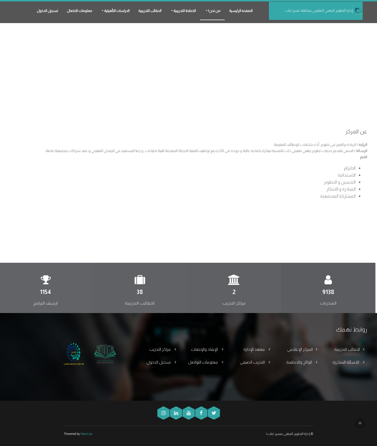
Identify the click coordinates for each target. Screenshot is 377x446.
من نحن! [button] (214, 11)
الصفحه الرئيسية (241, 11)
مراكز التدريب (160, 349)
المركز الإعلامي (300, 349)
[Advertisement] (188, 64)
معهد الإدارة (254, 349)
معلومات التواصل (203, 362)
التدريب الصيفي (253, 362)
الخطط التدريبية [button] (184, 11)
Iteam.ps (86, 433)
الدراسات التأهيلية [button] (116, 11)
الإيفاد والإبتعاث (205, 349)
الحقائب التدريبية (149, 11)
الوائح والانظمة (299, 362)
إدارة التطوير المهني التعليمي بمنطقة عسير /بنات (324, 10)
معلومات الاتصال (79, 11)
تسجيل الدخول (47, 11)
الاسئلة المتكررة (346, 362)
